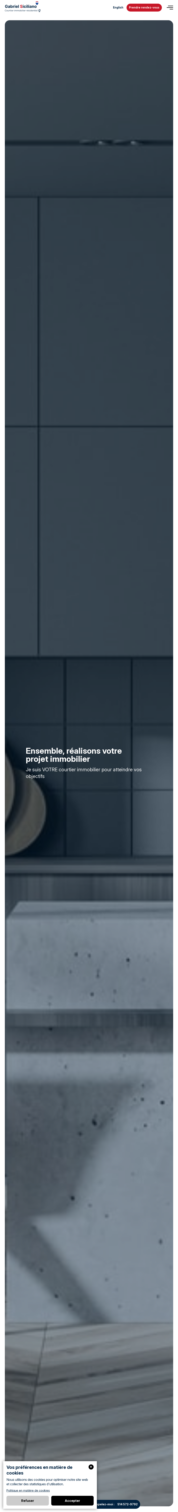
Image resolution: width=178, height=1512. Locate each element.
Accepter (72, 1501)
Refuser (27, 1501)
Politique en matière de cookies (28, 1490)
